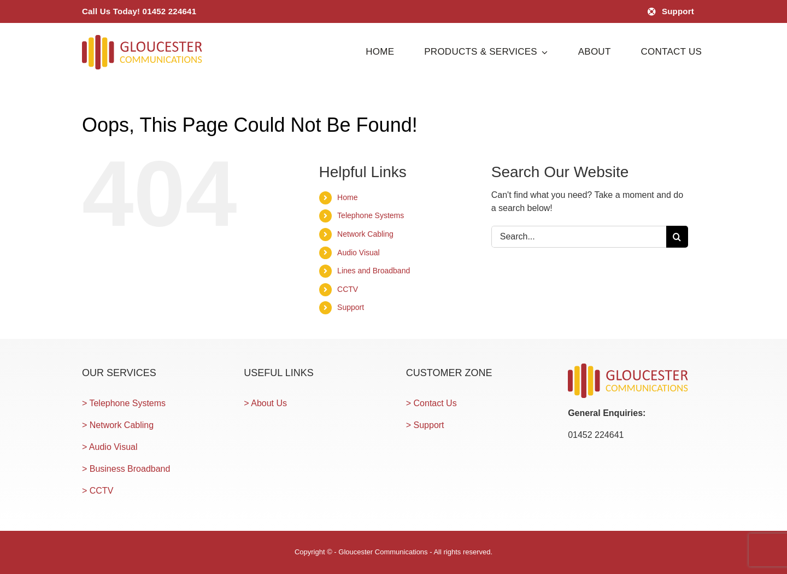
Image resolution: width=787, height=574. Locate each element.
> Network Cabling (118, 425)
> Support (425, 425)
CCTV (347, 289)
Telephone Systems (370, 215)
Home (347, 197)
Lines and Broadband (373, 270)
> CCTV (97, 490)
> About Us (265, 403)
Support (350, 307)
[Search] (677, 237)
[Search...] (578, 237)
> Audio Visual (110, 447)
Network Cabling (365, 234)
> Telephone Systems (124, 403)
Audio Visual (358, 252)
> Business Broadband (126, 468)
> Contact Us (431, 403)
